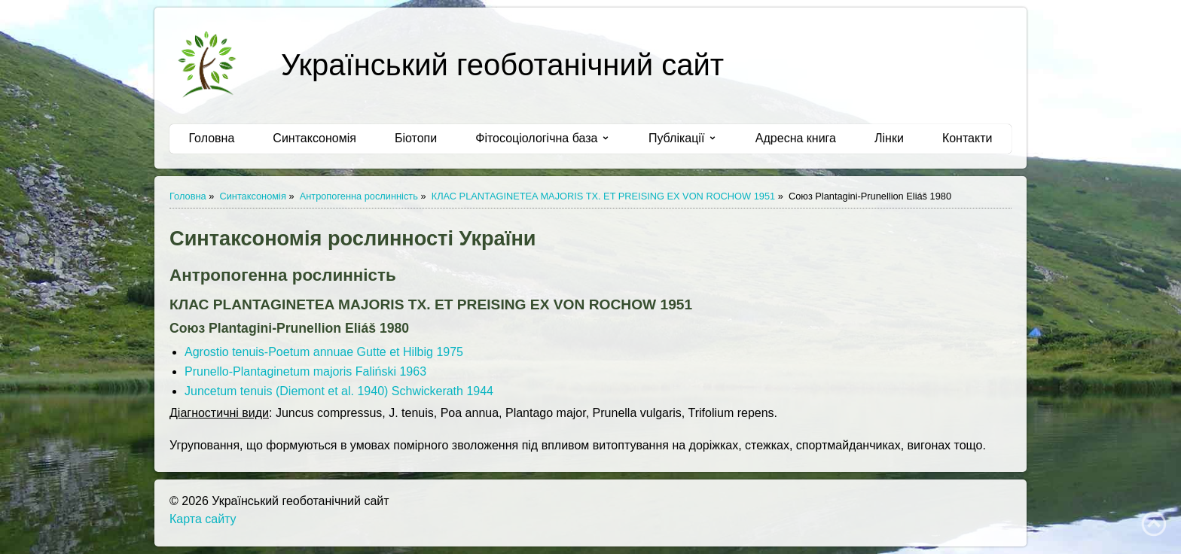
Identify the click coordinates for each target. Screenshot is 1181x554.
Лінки (889, 138)
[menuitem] (212, 138)
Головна (212, 138)
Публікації (682, 138)
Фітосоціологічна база (542, 138)
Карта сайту (203, 519)
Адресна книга (795, 138)
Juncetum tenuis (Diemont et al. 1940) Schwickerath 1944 (339, 391)
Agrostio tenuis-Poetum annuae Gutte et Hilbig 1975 (324, 351)
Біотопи (416, 138)
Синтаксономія (314, 138)
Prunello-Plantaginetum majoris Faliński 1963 (305, 371)
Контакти (967, 138)
